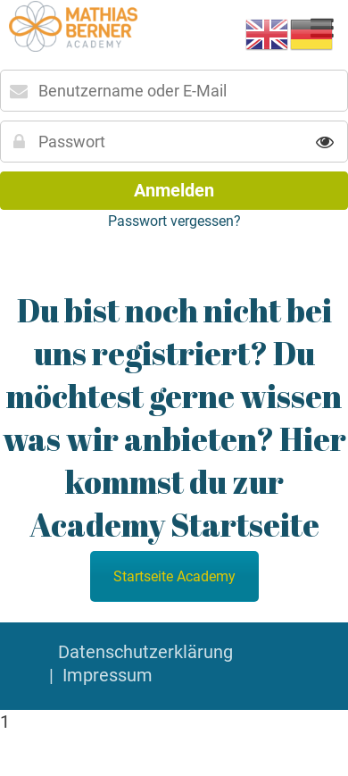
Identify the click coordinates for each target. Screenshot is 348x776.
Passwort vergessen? (174, 221)
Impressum (107, 675)
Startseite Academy (174, 576)
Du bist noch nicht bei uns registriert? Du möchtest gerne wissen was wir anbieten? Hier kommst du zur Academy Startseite (174, 417)
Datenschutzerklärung (145, 652)
